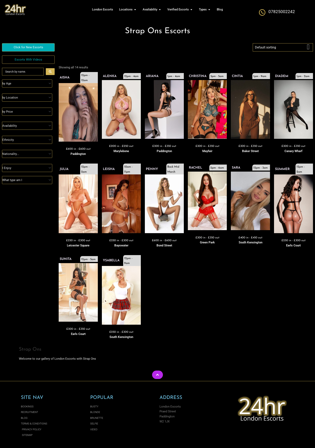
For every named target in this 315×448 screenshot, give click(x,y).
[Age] (27, 83)
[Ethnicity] (27, 140)
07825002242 (281, 11)
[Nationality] (27, 154)
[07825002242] (262, 12)
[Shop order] (283, 47)
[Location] (27, 98)
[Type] (27, 180)
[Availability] (27, 126)
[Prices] (27, 112)
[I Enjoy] (27, 168)
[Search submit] (50, 71)
